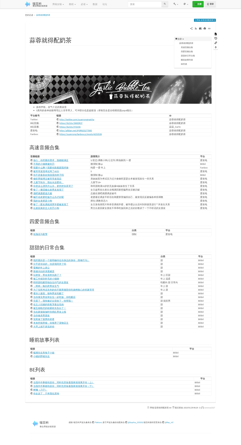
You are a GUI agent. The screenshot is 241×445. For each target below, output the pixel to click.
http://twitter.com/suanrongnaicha (76, 119)
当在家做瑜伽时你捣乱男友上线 (49, 311)
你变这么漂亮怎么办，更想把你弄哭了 (53, 186)
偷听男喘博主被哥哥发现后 (47, 178)
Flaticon (98, 422)
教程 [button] (72, 4)
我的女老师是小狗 (42, 200)
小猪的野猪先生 (41, 356)
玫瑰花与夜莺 (40, 234)
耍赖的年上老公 (41, 267)
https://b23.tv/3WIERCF (71, 123)
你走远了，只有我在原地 (46, 393)
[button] (176, 4)
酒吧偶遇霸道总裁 (42, 193)
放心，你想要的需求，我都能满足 (50, 160)
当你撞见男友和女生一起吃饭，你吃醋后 (54, 297)
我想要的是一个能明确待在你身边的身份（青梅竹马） (61, 260)
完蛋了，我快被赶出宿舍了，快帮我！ (53, 300)
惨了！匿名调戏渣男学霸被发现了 (50, 204)
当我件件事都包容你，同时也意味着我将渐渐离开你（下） (63, 386)
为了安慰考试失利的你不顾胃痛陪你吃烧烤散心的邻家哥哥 (63, 289)
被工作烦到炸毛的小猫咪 (46, 278)
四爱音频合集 (187, 51)
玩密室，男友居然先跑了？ (47, 275)
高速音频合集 (187, 47)
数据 (95, 4)
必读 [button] (84, 4)
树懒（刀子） (40, 389)
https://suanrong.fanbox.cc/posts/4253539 (80, 134)
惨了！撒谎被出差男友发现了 (48, 189)
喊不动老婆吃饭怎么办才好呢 (48, 197)
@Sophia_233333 (135, 422)
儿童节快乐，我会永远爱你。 (48, 182)
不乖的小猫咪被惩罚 (43, 163)
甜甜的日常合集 (188, 55)
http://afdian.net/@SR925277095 (75, 130)
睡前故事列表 (187, 60)
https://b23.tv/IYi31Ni (70, 126)
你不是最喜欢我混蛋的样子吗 (48, 174)
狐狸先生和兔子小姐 (43, 352)
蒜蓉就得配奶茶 (43, 15)
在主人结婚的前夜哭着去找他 (48, 304)
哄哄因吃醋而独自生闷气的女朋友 (50, 282)
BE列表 (184, 64)
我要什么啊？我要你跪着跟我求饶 (50, 167)
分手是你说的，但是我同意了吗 (49, 263)
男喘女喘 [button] (58, 4)
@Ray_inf (169, 422)
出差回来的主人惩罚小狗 (46, 208)
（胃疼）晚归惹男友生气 (46, 286)
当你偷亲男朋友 (41, 315)
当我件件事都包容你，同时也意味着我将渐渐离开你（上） (63, 382)
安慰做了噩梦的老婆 (43, 319)
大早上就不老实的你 (43, 326)
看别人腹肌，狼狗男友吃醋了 (48, 293)
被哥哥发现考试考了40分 (46, 171)
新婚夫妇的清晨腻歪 (43, 271)
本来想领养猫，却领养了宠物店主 (50, 322)
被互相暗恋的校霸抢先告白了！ (49, 308)
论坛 (104, 4)
